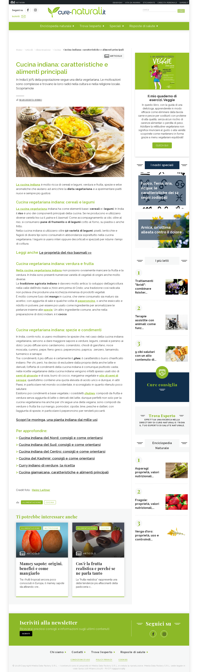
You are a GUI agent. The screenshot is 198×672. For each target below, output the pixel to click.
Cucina (50, 500)
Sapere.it (184, 3)
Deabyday (117, 3)
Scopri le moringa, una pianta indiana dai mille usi (59, 417)
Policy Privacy (105, 658)
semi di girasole (27, 373)
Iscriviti (52, 10)
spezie (48, 308)
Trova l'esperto (90, 25)
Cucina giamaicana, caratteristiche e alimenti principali (67, 469)
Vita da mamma (132, 3)
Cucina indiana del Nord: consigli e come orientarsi (64, 435)
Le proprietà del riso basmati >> (66, 251)
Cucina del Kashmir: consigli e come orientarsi (59, 456)
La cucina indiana (28, 183)
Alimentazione (32, 500)
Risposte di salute (142, 25)
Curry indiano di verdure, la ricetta (49, 463)
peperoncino (86, 299)
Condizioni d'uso (79, 658)
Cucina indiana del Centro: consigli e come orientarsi (65, 449)
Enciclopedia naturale (55, 25)
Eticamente (149, 3)
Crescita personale (167, 3)
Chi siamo (55, 650)
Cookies (125, 658)
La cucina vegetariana (31, 207)
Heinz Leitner (41, 487)
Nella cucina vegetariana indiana (39, 269)
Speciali (115, 25)
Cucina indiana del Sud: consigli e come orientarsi (62, 442)
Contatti (76, 650)
